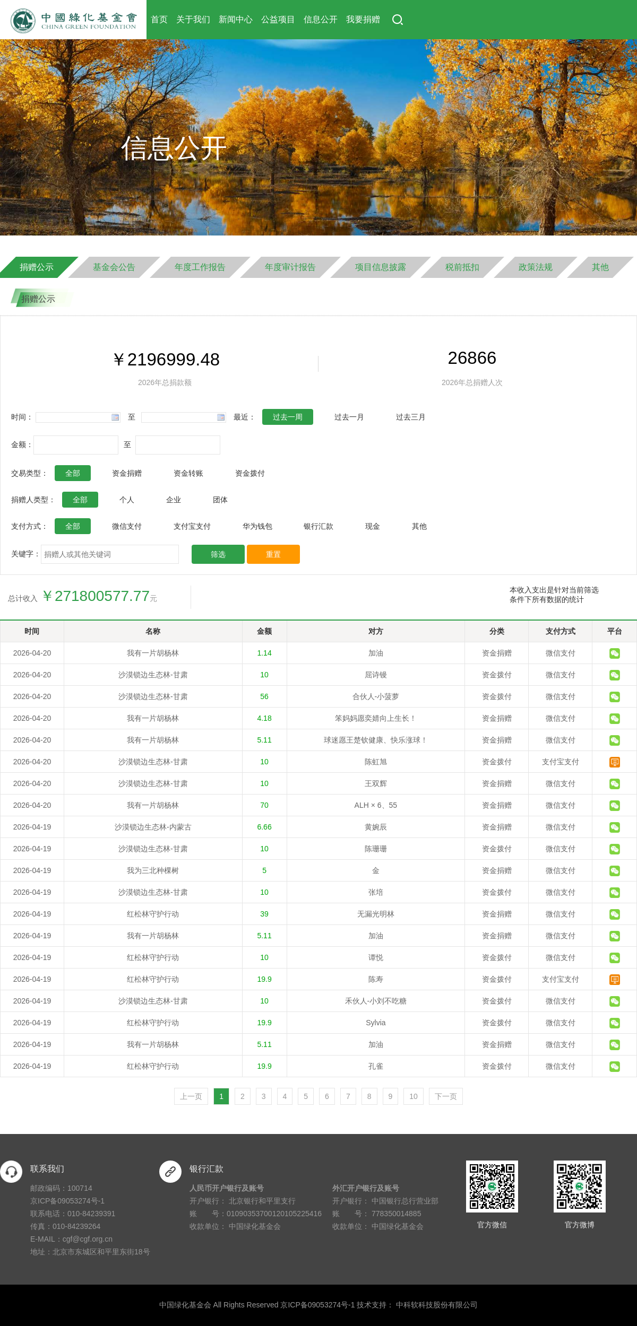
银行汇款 (318, 526)
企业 (173, 499)
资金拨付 (250, 473)
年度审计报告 (290, 267)
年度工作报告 (200, 267)
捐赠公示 (37, 267)
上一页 (191, 1096)
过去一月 (349, 417)
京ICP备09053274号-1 (67, 1201)
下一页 (446, 1096)
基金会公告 (114, 267)
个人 (126, 499)
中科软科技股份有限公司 (437, 1305)
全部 (72, 473)
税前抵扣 (462, 267)
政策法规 (536, 267)
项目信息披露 (380, 267)
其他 (600, 267)
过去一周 (288, 417)
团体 (220, 499)
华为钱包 (257, 526)
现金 (372, 526)
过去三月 (411, 417)
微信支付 (127, 526)
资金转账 (188, 473)
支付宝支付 (192, 526)
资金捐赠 (127, 473)
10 (413, 1096)
